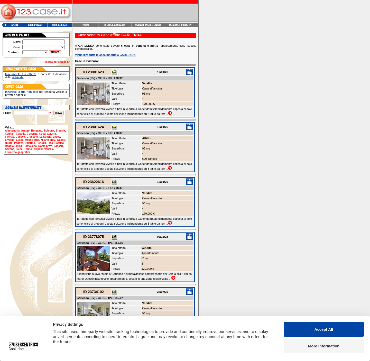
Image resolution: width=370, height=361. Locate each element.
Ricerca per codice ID (56, 62)
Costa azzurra (47, 133)
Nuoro (9, 143)
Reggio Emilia (13, 146)
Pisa (50, 143)
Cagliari (10, 133)
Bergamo (36, 130)
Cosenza (32, 133)
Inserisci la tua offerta (20, 74)
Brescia (60, 130)
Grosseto (32, 136)
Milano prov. (48, 139)
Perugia (41, 143)
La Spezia (45, 136)
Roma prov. (45, 146)
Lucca (19, 139)
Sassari (58, 146)
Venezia (49, 149)
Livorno (10, 139)
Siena (19, 149)
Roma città (30, 146)
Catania (20, 133)
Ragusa (59, 143)
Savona (9, 149)
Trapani (38, 149)
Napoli (61, 139)
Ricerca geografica (19, 152)
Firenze (9, 136)
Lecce (56, 136)
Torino (28, 149)
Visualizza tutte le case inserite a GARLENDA (105, 54)
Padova (18, 143)
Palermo (30, 143)
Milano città (32, 139)
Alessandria (12, 130)
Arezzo (25, 130)
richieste (17, 77)
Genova (20, 136)
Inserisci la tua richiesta (21, 91)
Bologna (49, 130)
